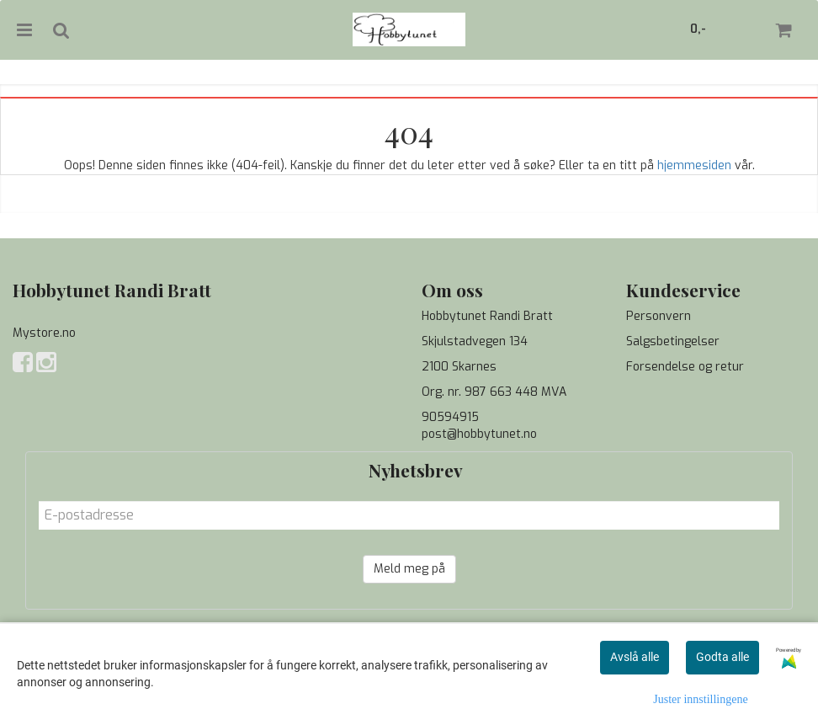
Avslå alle (634, 657)
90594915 (450, 417)
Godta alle (722, 657)
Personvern (658, 316)
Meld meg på (409, 569)
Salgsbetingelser (673, 341)
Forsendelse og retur (685, 367)
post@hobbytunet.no (479, 434)
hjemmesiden (694, 165)
